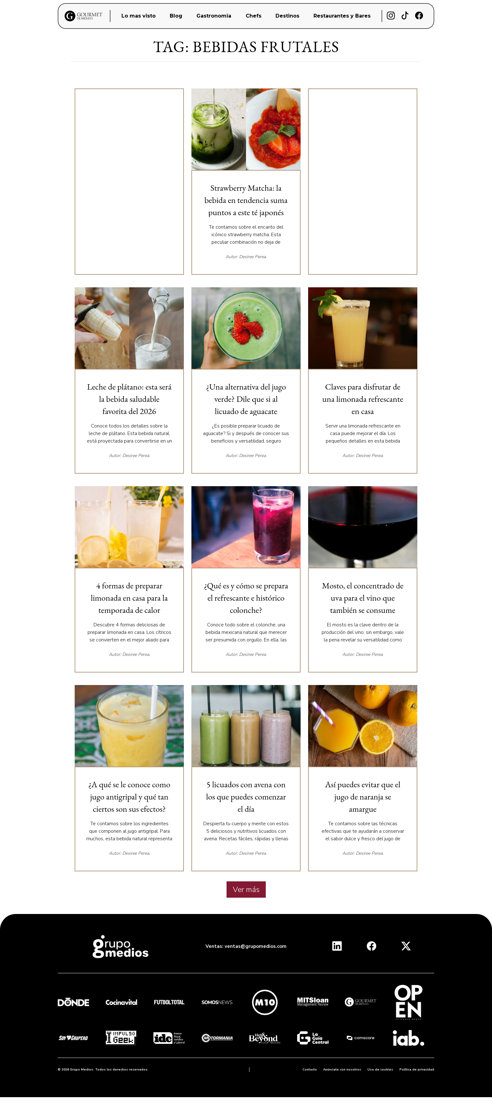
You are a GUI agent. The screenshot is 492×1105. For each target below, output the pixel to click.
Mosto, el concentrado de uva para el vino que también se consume (362, 597)
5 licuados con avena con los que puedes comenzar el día (246, 796)
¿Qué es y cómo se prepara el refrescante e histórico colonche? (246, 597)
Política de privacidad (416, 1069)
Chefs (253, 16)
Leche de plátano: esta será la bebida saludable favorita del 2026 (129, 399)
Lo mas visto (138, 16)
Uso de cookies (380, 1069)
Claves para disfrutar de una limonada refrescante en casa (362, 399)
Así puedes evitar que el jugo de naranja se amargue (362, 796)
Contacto (309, 1069)
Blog (176, 16)
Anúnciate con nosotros (342, 1069)
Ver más (246, 890)
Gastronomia (213, 16)
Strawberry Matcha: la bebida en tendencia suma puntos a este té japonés (245, 200)
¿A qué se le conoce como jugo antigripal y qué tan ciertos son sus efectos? (129, 796)
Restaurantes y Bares (342, 16)
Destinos (287, 16)
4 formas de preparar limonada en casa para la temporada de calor (129, 597)
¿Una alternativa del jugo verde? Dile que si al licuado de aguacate (246, 399)
